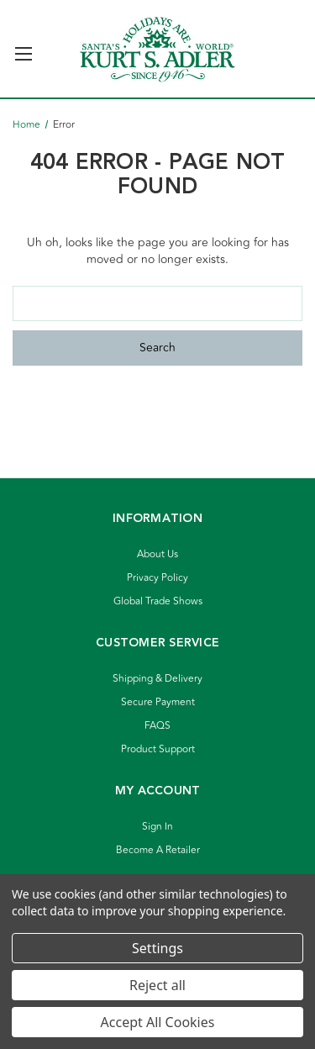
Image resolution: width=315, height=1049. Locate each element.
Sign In (157, 827)
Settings (157, 948)
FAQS (157, 726)
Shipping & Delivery (157, 679)
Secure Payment (158, 702)
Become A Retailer (158, 850)
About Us (157, 554)
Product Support (158, 749)
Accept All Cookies (158, 1022)
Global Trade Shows (157, 601)
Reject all (157, 985)
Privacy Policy (157, 578)
